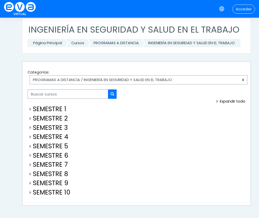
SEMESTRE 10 (51, 192)
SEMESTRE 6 (50, 155)
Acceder (244, 9)
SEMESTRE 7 (50, 164)
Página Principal (47, 42)
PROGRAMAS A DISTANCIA (116, 42)
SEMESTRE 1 (49, 109)
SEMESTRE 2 (50, 118)
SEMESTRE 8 (50, 173)
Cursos (77, 42)
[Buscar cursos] (68, 94)
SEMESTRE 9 (50, 183)
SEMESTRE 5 (50, 146)
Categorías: (38, 72)
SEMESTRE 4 (50, 136)
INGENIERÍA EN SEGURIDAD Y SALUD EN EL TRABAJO (191, 42)
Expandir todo (232, 101)
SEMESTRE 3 (50, 127)
